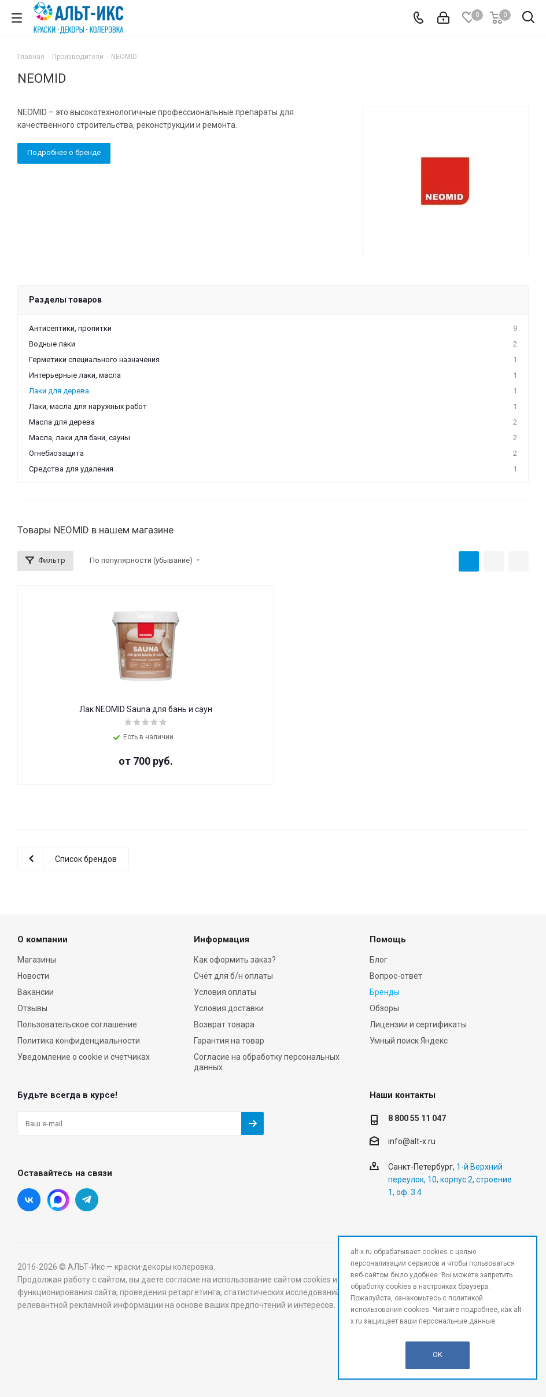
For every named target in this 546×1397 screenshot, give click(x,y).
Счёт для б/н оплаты (233, 976)
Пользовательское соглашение (77, 1024)
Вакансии (35, 992)
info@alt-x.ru (412, 1141)
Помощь (388, 939)
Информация (221, 939)
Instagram (57, 1199)
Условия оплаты (225, 992)
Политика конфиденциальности (78, 1040)
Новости (33, 976)
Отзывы (32, 1008)
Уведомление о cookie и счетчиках (83, 1056)
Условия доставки (229, 1008)
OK (437, 1354)
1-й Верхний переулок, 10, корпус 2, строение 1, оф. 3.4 (450, 1179)
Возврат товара (224, 1024)
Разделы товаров (65, 299)
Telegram (86, 1199)
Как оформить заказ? (235, 959)
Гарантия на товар (229, 1040)
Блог (379, 959)
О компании (42, 939)
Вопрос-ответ (396, 976)
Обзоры (384, 1008)
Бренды (385, 992)
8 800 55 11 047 (417, 1118)
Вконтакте (28, 1199)
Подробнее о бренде (64, 152)
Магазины (36, 959)
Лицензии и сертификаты (418, 1024)
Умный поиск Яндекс (409, 1040)
